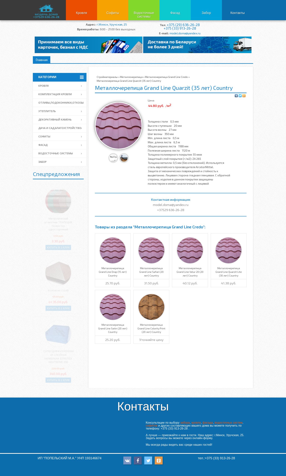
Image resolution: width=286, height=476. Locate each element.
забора (185, 422)
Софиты (112, 13)
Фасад (175, 13)
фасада (207, 422)
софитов (152, 425)
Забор (206, 13)
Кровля (81, 13)
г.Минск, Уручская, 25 (112, 24)
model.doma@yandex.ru (184, 33)
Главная (42, 60)
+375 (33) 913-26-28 (180, 28)
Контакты (237, 13)
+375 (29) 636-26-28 (183, 25)
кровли (196, 422)
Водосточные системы (144, 14)
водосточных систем (228, 422)
